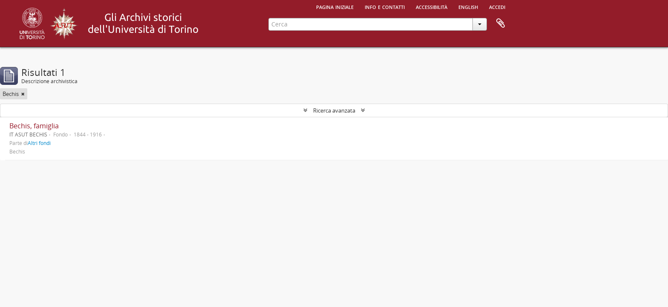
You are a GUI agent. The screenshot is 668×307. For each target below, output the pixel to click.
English (468, 6)
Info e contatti (385, 6)
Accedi (497, 6)
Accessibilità (431, 6)
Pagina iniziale (335, 6)
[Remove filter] (23, 94)
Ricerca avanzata (334, 110)
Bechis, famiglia (34, 125)
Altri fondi (39, 142)
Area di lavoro (500, 23)
